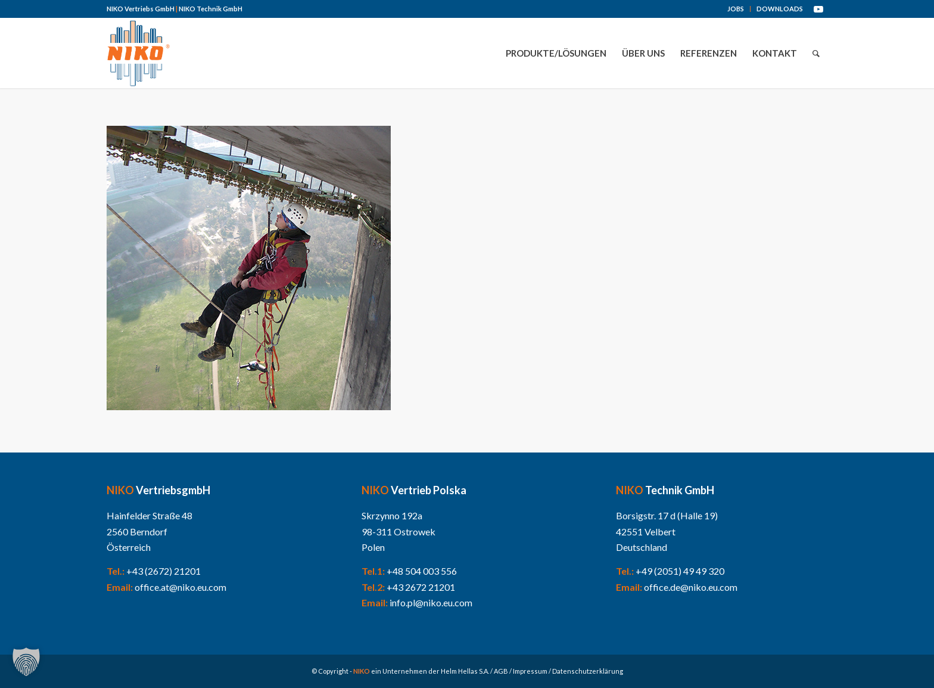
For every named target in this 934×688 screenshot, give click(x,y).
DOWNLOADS (779, 9)
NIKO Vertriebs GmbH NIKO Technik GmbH (174, 9)
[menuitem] (736, 9)
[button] (26, 662)
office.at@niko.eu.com (180, 587)
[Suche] (816, 53)
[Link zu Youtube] (818, 9)
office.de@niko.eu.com (690, 587)
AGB (501, 671)
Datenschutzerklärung (587, 671)
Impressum (530, 671)
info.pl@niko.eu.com (431, 602)
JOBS (735, 9)
